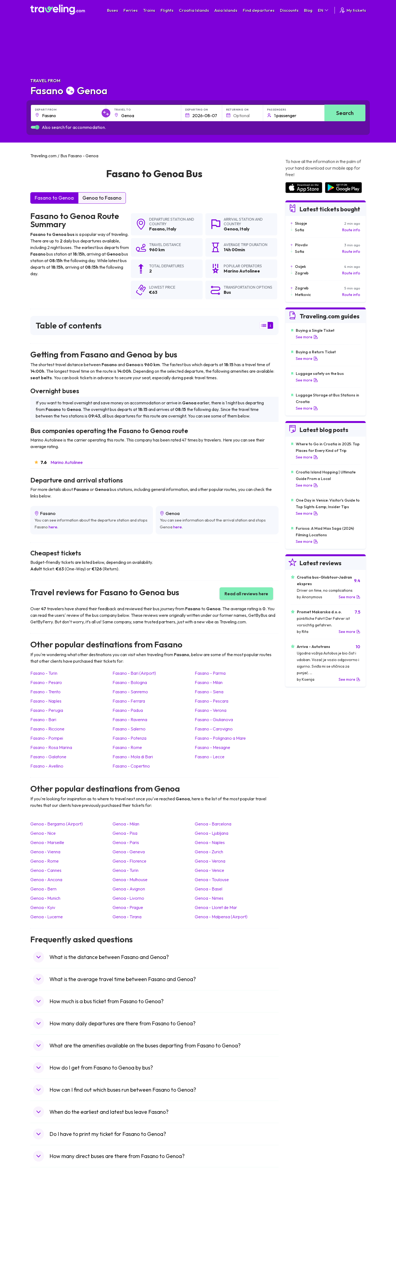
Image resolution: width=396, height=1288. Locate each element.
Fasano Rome (127, 747)
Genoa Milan (126, 824)
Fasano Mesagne (212, 747)
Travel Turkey (45, 1241)
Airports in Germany (302, 1247)
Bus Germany (128, 1224)
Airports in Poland (300, 1259)
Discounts (289, 10)
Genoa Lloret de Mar (216, 907)
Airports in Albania (301, 1253)
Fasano (157, 229)
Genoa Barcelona (213, 824)
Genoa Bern (43, 889)
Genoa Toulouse (212, 879)
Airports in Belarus (301, 1230)
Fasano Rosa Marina (51, 747)
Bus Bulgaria (127, 1218)
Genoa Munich (45, 898)
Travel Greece (45, 1230)
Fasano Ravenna (130, 719)
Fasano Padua (128, 710)
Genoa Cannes (45, 870)
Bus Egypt (125, 1247)
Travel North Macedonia (54, 1218)
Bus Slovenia (128, 1230)
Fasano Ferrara (129, 701)
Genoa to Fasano (102, 198)
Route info (351, 229)
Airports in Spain (299, 1213)
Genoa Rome (44, 861)
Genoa (231, 229)
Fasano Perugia (46, 710)
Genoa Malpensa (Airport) (221, 916)
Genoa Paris (126, 842)
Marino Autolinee (67, 462)
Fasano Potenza (129, 738)
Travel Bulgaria (46, 1224)
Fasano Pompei (46, 738)
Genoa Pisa (125, 833)
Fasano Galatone (48, 756)
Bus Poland (126, 1253)
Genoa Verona (210, 861)
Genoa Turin (125, 870)
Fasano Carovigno (214, 729)
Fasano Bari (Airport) (134, 673)
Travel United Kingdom (52, 1213)
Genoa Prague (128, 907)
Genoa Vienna (45, 851)
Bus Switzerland (130, 1259)
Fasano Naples (45, 701)
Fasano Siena (209, 691)
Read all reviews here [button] (246, 593)
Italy (171, 229)
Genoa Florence (129, 861)
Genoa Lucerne (46, 916)
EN (323, 10)
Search (345, 112)
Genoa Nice (43, 833)
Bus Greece (127, 1236)
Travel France (45, 1247)
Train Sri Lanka (213, 1218)
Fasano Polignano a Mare (220, 738)
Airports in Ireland (300, 1224)
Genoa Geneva (129, 851)
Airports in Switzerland (304, 1236)
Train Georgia (213, 1230)
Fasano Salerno (129, 729)
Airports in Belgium (301, 1264)
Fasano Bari (43, 719)
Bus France (126, 1241)
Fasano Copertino (131, 766)
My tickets (352, 10)
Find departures (258, 10)
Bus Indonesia (129, 1270)
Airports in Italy (298, 1241)
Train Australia (213, 1236)
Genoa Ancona (46, 879)
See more (307, 336)
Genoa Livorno (128, 898)
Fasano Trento (45, 691)
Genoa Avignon (129, 889)
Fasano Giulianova (214, 719)
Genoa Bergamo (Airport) (56, 824)
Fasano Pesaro (46, 682)
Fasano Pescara (211, 701)
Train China (211, 1224)
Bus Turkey (126, 1264)
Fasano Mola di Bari (133, 756)
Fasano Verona (210, 710)
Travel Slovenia (46, 1259)
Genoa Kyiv (42, 907)
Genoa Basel (208, 889)
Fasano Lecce (209, 756)
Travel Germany (47, 1236)
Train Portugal (213, 1213)
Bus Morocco (128, 1213)
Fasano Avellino (46, 766)
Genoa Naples (210, 842)
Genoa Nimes (209, 898)
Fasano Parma (210, 673)
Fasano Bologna (130, 682)
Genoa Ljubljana (211, 833)
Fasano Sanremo (130, 691)
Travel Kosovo (45, 1270)
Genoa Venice (209, 870)
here (53, 526)
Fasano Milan (209, 682)
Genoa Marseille (47, 842)
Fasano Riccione (47, 729)
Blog (308, 10)
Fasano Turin (43, 673)
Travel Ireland (45, 1264)
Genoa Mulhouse (130, 879)
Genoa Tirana (127, 916)
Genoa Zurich (209, 851)
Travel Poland (45, 1253)
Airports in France (300, 1218)
